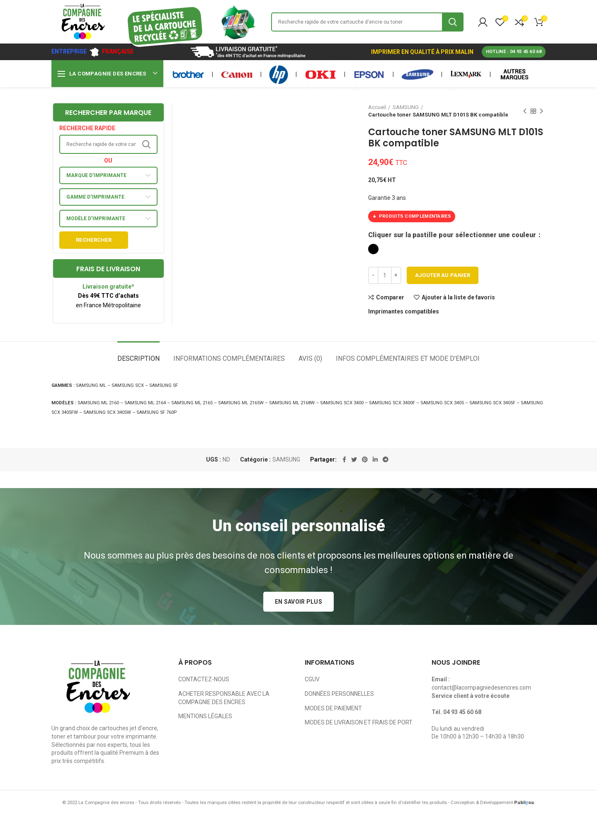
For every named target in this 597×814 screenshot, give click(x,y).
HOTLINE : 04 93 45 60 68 (513, 51)
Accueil (377, 107)
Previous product (524, 111)
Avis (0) (310, 358)
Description (138, 358)
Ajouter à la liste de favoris (458, 297)
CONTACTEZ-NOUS (203, 679)
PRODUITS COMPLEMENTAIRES (411, 216)
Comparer (390, 297)
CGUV (312, 679)
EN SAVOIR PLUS (298, 601)
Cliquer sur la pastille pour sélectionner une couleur (453, 235)
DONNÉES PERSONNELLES (339, 693)
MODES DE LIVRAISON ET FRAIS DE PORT (359, 722)
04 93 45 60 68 (462, 712)
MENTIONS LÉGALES (205, 716)
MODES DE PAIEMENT (333, 708)
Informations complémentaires (229, 358)
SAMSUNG (406, 107)
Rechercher (94, 240)
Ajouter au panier (442, 275)
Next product (541, 111)
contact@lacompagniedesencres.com (481, 687)
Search (453, 22)
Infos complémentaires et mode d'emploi (408, 358)
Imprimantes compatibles (403, 311)
